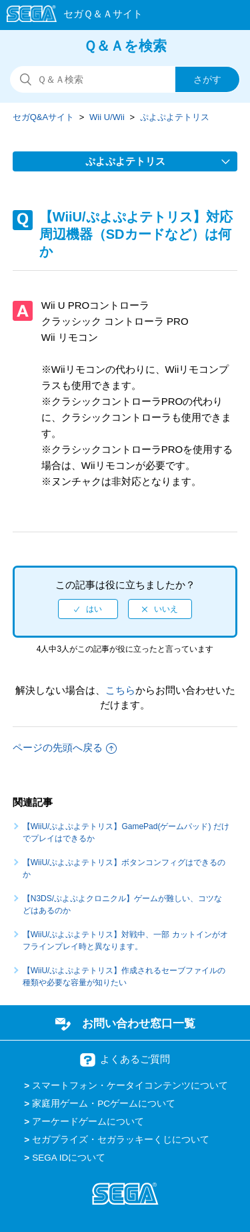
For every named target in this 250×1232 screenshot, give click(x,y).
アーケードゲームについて (88, 1122)
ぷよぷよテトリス (174, 117)
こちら (120, 690)
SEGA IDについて (68, 1158)
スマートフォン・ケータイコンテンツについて (130, 1086)
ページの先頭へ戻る (65, 747)
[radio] (88, 609)
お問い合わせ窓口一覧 (138, 1023)
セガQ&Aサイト (43, 117)
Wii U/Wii (107, 117)
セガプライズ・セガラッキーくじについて (120, 1140)
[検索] (125, 79)
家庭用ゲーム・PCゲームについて (103, 1104)
